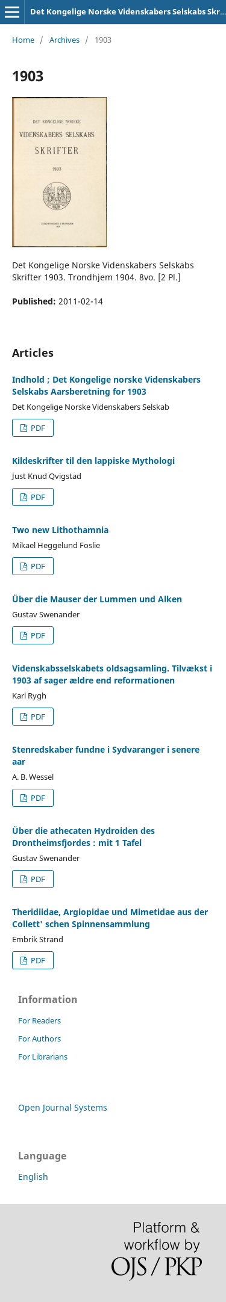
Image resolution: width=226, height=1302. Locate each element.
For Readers (39, 1020)
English (33, 1176)
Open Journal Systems (62, 1107)
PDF (37, 427)
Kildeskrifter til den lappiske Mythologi (93, 460)
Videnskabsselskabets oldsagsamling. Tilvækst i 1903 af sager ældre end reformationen (112, 674)
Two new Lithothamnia (60, 529)
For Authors (39, 1038)
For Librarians (42, 1056)
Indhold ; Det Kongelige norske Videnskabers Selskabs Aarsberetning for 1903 (106, 385)
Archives (64, 39)
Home (23, 39)
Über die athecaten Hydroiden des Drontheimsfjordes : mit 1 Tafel (83, 836)
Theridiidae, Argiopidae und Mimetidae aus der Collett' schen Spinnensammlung (110, 918)
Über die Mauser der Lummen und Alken (97, 599)
